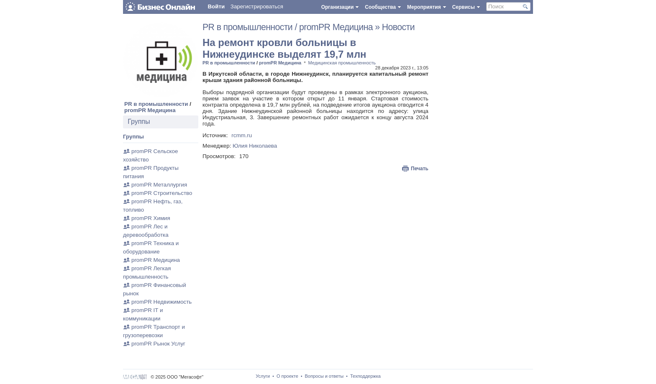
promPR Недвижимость (161, 302)
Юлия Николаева (255, 146)
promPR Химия (150, 218)
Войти (216, 6)
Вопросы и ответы (324, 376)
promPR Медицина (150, 110)
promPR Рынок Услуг (158, 343)
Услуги (263, 376)
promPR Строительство (161, 193)
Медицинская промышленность (342, 62)
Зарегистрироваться (257, 6)
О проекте (287, 376)
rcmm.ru (241, 135)
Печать (419, 169)
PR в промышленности (156, 104)
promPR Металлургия (159, 185)
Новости (398, 27)
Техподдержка (365, 376)
